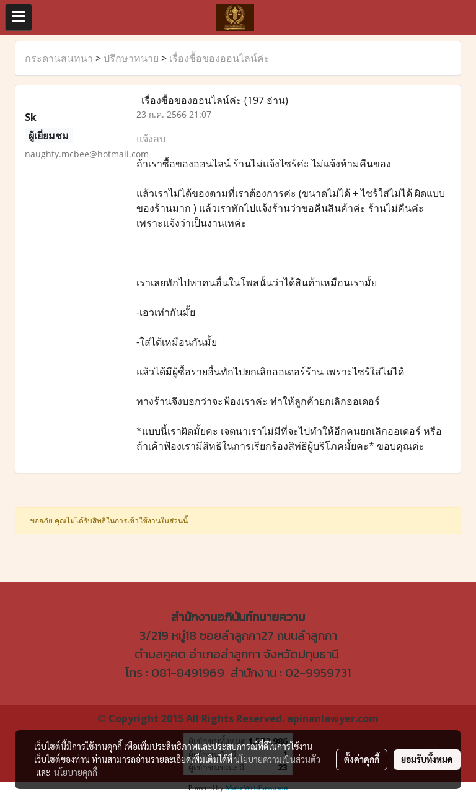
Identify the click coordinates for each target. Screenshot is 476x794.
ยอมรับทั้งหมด (427, 759)
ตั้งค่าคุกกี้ (361, 759)
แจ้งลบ (150, 139)
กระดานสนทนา (59, 58)
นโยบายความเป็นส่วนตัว (277, 759)
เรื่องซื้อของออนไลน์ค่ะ (219, 58)
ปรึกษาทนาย (131, 58)
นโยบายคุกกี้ (75, 772)
